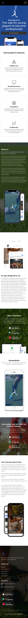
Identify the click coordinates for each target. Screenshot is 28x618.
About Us (3, 567)
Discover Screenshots (14, 33)
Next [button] (25, 390)
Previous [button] (2, 390)
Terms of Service (5, 569)
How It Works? (4, 575)
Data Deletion (4, 573)
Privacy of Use (4, 571)
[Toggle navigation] (25, 3)
